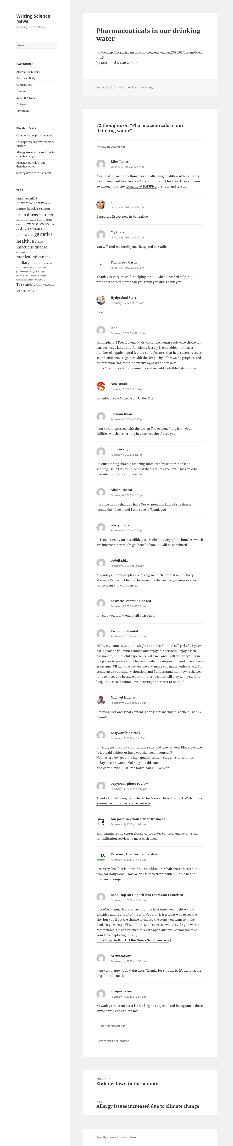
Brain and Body (25, 78)
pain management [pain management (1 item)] (28, 267)
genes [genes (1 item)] (25, 229)
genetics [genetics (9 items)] (43, 234)
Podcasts (21, 104)
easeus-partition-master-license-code (123, 803)
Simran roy (119, 449)
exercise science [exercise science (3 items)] (38, 224)
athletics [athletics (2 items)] (21, 208)
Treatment (23, 110)
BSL (123, 87)
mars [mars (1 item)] (28, 252)
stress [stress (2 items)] (31, 279)
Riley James (120, 161)
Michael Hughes (123, 697)
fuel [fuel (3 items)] (19, 228)
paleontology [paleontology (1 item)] (42, 267)
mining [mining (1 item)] (49, 263)
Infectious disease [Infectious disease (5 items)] (31, 247)
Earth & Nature (25, 97)
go (112, 202)
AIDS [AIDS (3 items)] (33, 198)
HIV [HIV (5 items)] (33, 241)
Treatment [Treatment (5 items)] (25, 284)
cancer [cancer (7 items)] (47, 214)
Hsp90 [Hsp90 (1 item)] (40, 242)
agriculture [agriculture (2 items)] (22, 198)
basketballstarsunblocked (131, 601)
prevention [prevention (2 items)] (22, 275)
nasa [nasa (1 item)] (18, 267)
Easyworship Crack (125, 733)
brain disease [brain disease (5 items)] (28, 214)
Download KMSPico (141, 186)
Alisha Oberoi (121, 490)
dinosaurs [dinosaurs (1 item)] (41, 220)
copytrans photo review (129, 783)
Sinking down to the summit (33, 173)
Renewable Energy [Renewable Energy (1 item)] (38, 276)
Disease (21, 91)
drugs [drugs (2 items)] (49, 219)
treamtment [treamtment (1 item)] (40, 280)
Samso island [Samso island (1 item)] (21, 280)
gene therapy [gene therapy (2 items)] (35, 228)
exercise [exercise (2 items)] (21, 224)
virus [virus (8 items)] (22, 290)
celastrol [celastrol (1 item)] (19, 220)
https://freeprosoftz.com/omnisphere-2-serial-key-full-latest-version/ (146, 368)
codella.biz (119, 560)
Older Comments (113, 146)
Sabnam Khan (121, 414)
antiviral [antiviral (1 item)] (48, 203)
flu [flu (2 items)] (52, 224)
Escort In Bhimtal (124, 631)
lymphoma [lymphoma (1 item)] (20, 252)
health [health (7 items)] (22, 241)
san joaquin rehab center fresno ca (138, 819)
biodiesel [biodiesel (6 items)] (35, 208)
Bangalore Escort (108, 216)
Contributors (24, 84)
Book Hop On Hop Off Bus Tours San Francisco (147, 895)
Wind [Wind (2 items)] (31, 291)
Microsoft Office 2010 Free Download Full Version (132, 768)
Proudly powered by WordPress (116, 1137)
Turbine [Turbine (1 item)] (39, 285)
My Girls (117, 232)
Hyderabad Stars (124, 298)
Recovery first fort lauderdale (134, 854)
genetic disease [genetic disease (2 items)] (25, 235)
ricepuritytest (122, 991)
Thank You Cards (124, 262)
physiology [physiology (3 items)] (37, 271)
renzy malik (120, 525)
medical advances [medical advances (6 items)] (33, 256)
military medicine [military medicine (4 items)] (30, 262)
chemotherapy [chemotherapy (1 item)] (30, 220)
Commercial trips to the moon (34, 135)
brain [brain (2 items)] (47, 208)
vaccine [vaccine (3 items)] (48, 284)
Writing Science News (33, 18)
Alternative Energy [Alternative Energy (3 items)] (30, 203)
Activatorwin (121, 956)
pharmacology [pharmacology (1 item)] (22, 272)
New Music (119, 384)
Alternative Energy (28, 72)
